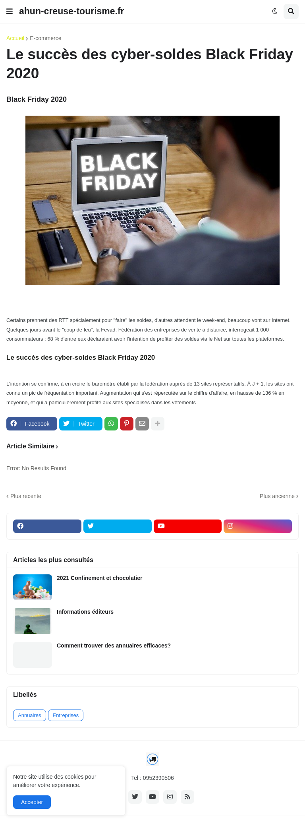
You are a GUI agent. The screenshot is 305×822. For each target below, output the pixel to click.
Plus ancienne (277, 496)
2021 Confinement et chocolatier (100, 578)
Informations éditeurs (85, 612)
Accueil (15, 38)
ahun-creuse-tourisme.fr (71, 11)
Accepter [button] (32, 802)
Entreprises (66, 715)
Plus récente (25, 496)
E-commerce (45, 38)
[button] (9, 11)
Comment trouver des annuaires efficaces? (114, 645)
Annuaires (29, 715)
